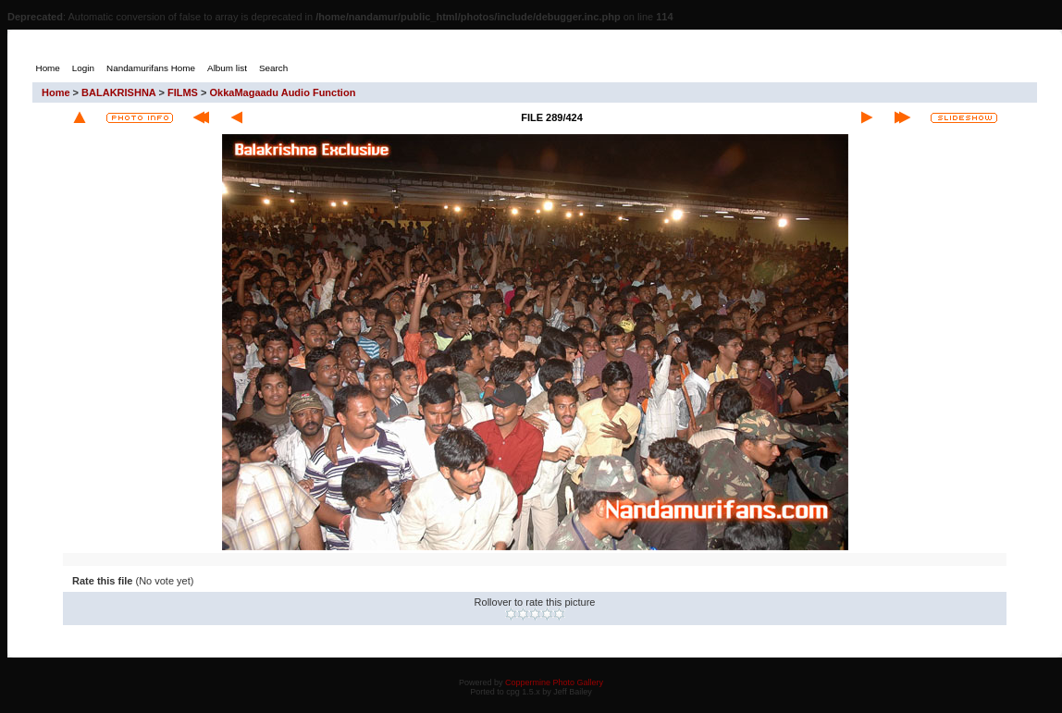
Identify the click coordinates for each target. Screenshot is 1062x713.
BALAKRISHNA (118, 92)
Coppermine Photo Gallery (554, 682)
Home (56, 92)
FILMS (182, 92)
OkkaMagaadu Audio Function (282, 92)
